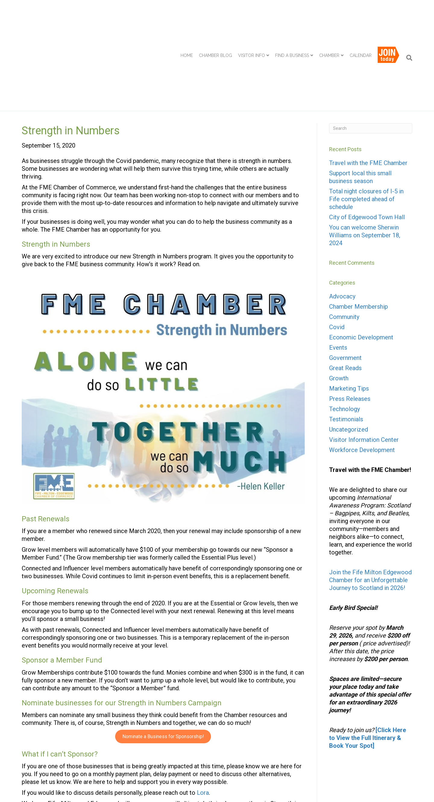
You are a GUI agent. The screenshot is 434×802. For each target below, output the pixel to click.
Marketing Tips (349, 325)
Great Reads (345, 305)
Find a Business (292, 23)
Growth (338, 315)
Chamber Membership (78, 768)
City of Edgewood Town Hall (367, 154)
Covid (336, 264)
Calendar (361, 23)
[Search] (407, 26)
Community (344, 254)
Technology (344, 346)
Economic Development (361, 274)
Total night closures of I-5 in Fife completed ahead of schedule (366, 136)
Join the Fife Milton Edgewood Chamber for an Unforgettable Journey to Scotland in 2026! (370, 517)
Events (338, 285)
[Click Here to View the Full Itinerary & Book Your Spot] (367, 675)
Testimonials (346, 356)
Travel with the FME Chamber (368, 100)
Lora (203, 730)
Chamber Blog (215, 23)
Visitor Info (251, 23)
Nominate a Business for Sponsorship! (163, 674)
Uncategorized (348, 366)
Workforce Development (362, 387)
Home (187, 23)
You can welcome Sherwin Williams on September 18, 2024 (364, 172)
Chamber (329, 23)
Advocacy (342, 233)
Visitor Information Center (364, 377)
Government (345, 295)
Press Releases (349, 336)
